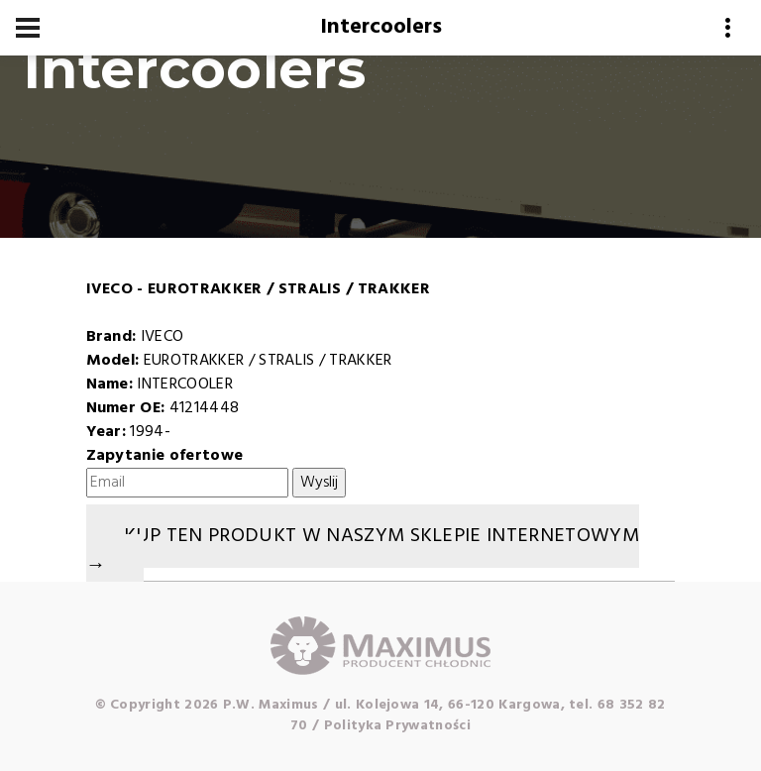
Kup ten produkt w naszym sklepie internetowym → (362, 551)
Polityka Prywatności (397, 726)
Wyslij (319, 483)
